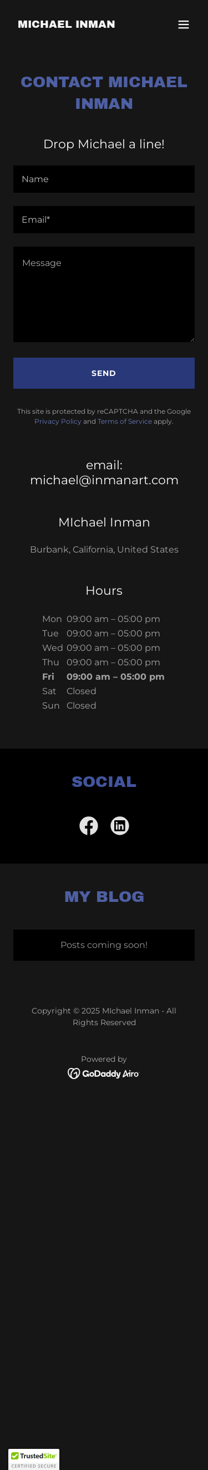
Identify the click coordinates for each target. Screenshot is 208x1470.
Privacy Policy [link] (58, 421)
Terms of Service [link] (125, 421)
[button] (184, 24)
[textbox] (104, 179)
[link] (66, 24)
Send (104, 373)
